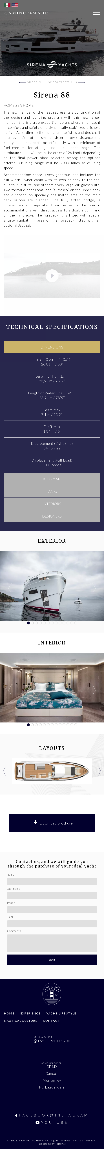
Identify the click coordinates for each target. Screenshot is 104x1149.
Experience (30, 1013)
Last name (13, 888)
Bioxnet (61, 1143)
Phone (11, 902)
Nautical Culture (20, 1020)
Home (9, 1013)
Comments (14, 930)
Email (10, 916)
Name (10, 874)
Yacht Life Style (61, 1013)
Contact (51, 1020)
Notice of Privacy (84, 1140)
